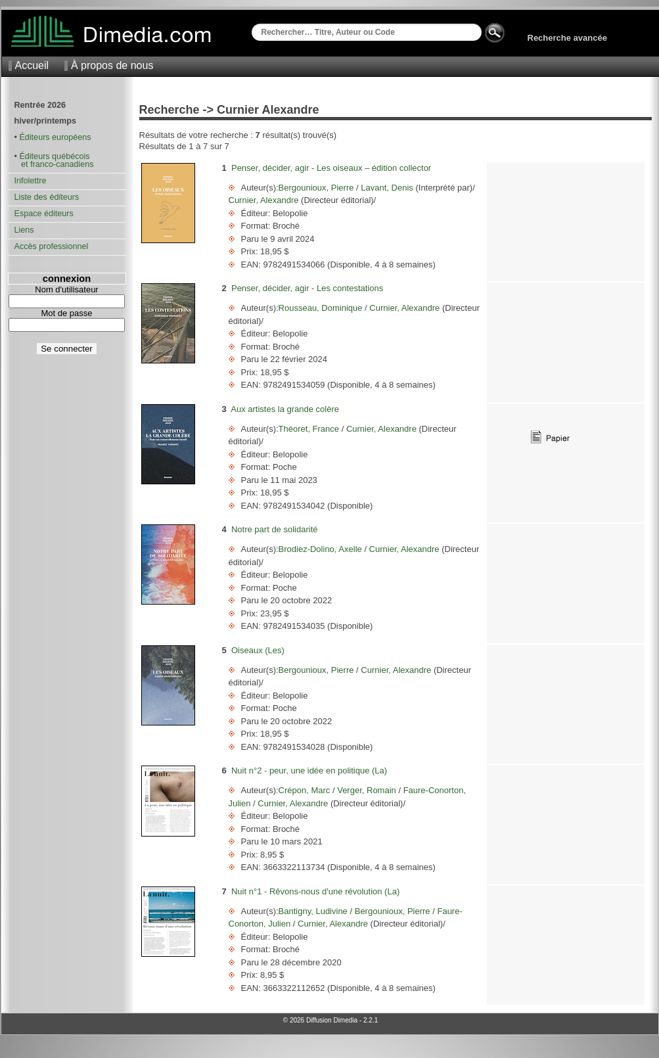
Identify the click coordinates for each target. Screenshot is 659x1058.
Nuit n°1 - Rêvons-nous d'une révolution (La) (315, 891)
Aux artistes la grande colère (285, 409)
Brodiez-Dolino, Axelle (322, 549)
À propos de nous (112, 65)
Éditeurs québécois (54, 156)
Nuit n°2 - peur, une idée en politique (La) (309, 770)
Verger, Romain (367, 790)
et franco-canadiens (54, 164)
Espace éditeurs (44, 213)
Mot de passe (66, 313)
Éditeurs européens (55, 137)
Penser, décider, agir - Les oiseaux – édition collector (331, 168)
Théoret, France (310, 429)
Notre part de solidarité (274, 529)
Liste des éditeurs (47, 197)
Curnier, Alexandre (265, 200)
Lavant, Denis (387, 188)
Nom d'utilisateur (66, 289)
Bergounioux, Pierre (318, 188)
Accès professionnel (51, 246)
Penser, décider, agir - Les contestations (307, 288)
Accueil (32, 65)
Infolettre (30, 180)
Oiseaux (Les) (257, 650)
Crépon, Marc (305, 790)
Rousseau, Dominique (322, 308)
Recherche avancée (567, 38)
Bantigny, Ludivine (314, 911)
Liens (24, 230)
